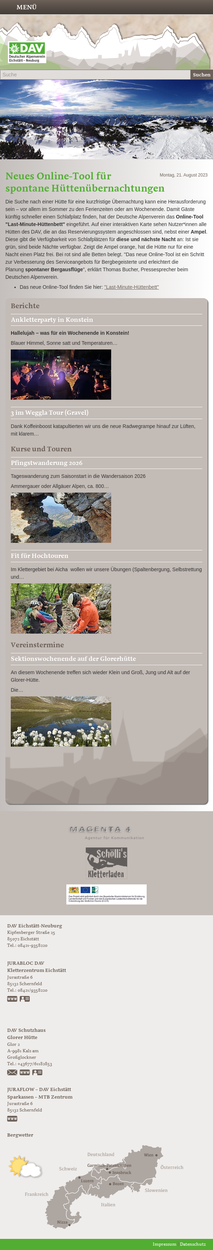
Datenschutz (193, 1244)
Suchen (201, 74)
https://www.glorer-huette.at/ (25, 1073)
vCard (25, 999)
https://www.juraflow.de (12, 1119)
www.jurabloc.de (12, 999)
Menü (26, 7)
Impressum (164, 1244)
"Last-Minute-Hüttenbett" (131, 287)
